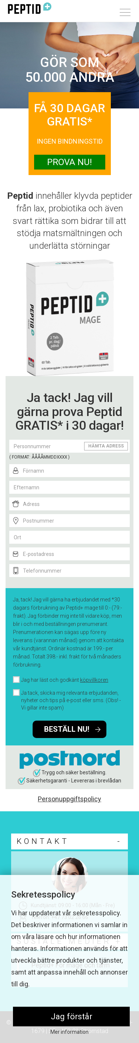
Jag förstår (71, 1016)
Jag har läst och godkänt (64, 680)
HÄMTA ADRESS (106, 446)
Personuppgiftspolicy (69, 799)
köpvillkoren (94, 680)
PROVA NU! (69, 162)
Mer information (69, 1032)
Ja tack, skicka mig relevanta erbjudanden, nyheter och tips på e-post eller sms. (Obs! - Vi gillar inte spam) (71, 700)
